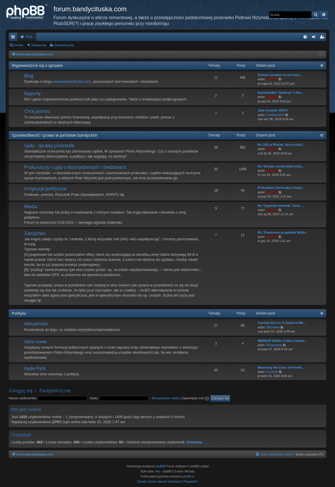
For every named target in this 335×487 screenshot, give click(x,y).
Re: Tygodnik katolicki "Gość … (281, 205)
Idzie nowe (35, 341)
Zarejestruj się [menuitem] (323, 38)
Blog (29, 76)
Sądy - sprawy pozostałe (49, 145)
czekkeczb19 (275, 114)
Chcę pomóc (37, 111)
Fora (29, 37)
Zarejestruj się (64, 45)
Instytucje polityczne (45, 188)
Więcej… (14, 38)
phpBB (159, 466)
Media (30, 206)
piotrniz (272, 79)
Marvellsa (273, 327)
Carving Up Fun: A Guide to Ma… (282, 322)
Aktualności (36, 323)
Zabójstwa (35, 233)
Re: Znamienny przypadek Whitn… (283, 232)
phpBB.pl (188, 476)
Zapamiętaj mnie (195, 398)
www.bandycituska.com (72, 81)
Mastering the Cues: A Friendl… (281, 367)
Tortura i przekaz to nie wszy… (280, 75)
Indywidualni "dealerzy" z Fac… (281, 92)
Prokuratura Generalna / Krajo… (281, 187)
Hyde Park (35, 368)
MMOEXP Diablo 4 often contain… (283, 340)
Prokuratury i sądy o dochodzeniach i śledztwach (75, 167)
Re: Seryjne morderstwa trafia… (281, 166)
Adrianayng (274, 345)
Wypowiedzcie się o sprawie (37, 65)
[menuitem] (305, 37)
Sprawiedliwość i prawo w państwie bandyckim (54, 135)
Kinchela (272, 371)
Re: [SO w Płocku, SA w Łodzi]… (281, 144)
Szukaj (18, 45)
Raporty (32, 93)
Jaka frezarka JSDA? (273, 110)
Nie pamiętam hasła (165, 398)
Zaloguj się (38, 45)
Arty (157, 471)
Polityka (19, 313)
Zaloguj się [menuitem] (315, 38)
